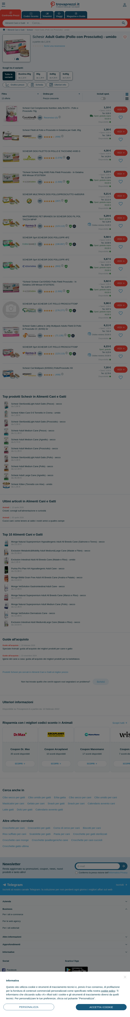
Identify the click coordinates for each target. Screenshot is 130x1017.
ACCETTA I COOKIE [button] (101, 1007)
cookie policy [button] (108, 990)
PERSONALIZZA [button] (28, 1007)
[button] (125, 977)
